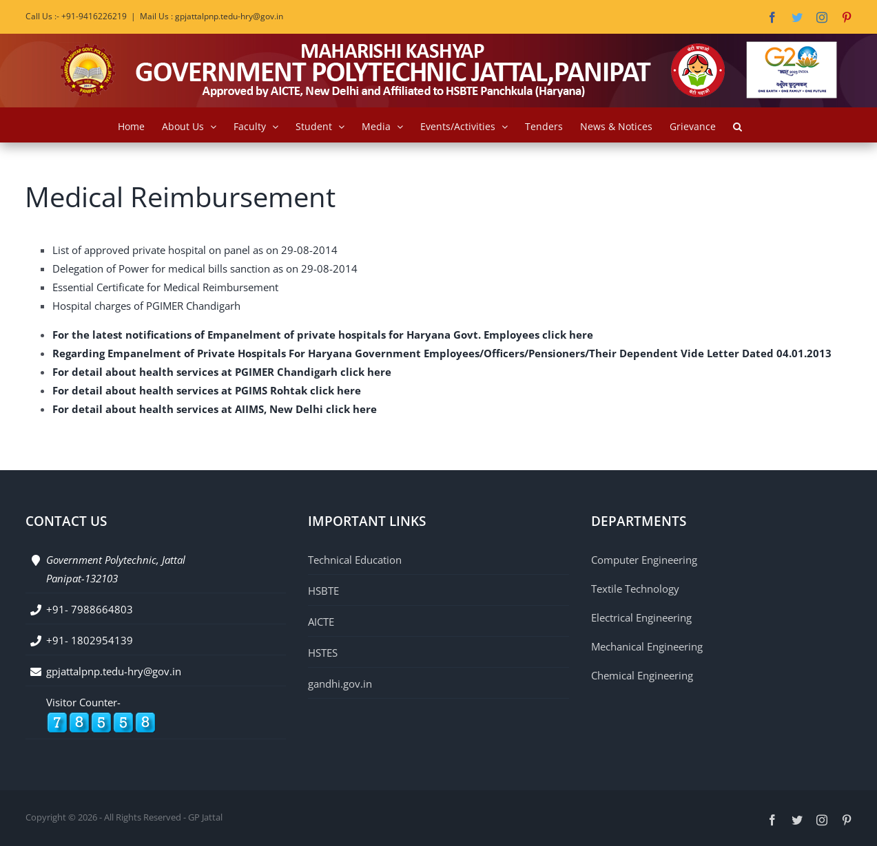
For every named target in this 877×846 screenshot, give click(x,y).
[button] (737, 124)
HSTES (323, 652)
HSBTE (323, 591)
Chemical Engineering (642, 675)
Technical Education (355, 560)
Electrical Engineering (641, 617)
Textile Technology (635, 588)
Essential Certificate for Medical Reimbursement (165, 287)
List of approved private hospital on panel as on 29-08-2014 (195, 250)
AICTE (321, 621)
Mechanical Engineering (647, 646)
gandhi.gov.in (340, 683)
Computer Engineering (644, 560)
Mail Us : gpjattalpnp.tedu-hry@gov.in (211, 16)
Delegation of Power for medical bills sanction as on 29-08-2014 (205, 268)
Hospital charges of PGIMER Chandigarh (146, 306)
